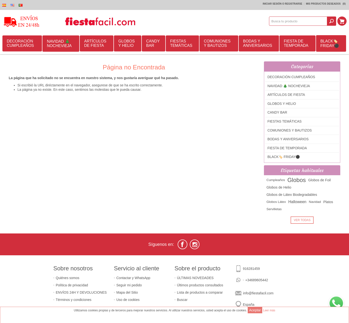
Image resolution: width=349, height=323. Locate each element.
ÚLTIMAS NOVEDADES (195, 278)
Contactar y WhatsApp (133, 278)
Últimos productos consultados (200, 285)
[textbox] (298, 21)
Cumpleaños (275, 180)
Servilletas (274, 209)
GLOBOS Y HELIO (126, 43)
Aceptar (255, 310)
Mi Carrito (342, 21)
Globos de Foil (319, 180)
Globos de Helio (278, 187)
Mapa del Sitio (127, 292)
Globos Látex (276, 202)
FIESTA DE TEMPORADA (296, 43)
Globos (296, 180)
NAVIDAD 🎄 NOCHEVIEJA (59, 43)
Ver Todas (302, 220)
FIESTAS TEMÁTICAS (181, 43)
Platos (328, 202)
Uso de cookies (128, 300)
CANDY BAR (153, 43)
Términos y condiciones (73, 300)
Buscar (182, 300)
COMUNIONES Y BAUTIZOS (217, 43)
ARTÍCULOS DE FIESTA (95, 43)
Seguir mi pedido (129, 285)
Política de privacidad (72, 285)
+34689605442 (256, 280)
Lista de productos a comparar (200, 292)
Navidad (315, 202)
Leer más (269, 310)
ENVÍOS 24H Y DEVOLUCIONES (81, 292)
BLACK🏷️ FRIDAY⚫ (329, 43)
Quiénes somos (67, 278)
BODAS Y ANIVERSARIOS (257, 43)
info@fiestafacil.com (258, 293)
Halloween (297, 202)
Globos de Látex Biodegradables (291, 195)
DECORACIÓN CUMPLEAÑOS (20, 43)
